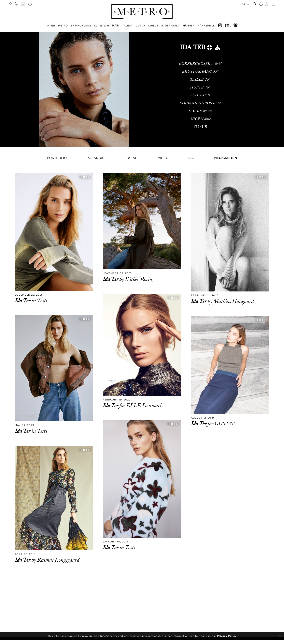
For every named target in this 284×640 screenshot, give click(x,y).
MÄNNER (188, 25)
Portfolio (57, 158)
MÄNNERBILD (206, 25)
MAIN (115, 25)
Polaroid (96, 158)
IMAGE (51, 25)
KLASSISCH (101, 25)
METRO (63, 25)
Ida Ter (23, 300)
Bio (191, 158)
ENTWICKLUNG (81, 25)
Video (163, 158)
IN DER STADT (170, 25)
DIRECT (153, 25)
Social (130, 158)
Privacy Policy (226, 636)
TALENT (127, 25)
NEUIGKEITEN (225, 158)
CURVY (140, 25)
